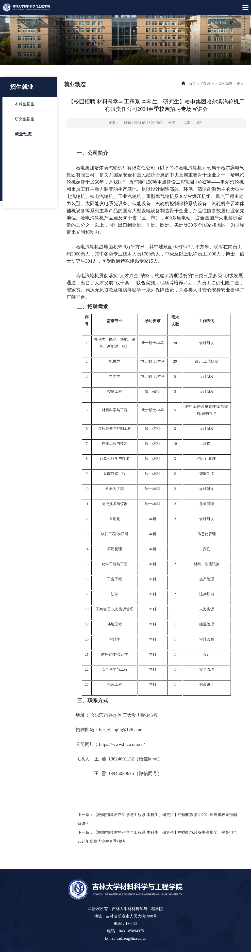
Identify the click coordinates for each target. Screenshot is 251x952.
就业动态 (23, 134)
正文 (240, 84)
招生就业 (207, 84)
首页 (192, 84)
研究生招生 (24, 119)
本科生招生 (24, 104)
